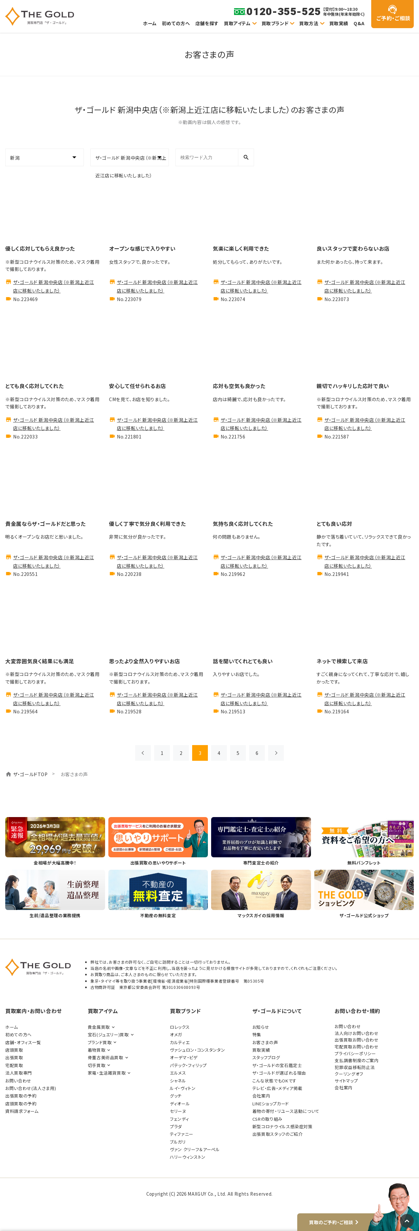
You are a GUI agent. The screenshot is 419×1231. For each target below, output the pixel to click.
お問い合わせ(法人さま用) (30, 1088)
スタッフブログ (266, 1057)
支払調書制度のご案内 (356, 1060)
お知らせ (260, 1027)
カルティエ (180, 1042)
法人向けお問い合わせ (356, 1033)
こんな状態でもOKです (274, 1081)
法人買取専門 (18, 1073)
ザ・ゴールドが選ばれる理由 (279, 1073)
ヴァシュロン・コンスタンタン (197, 1050)
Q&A (359, 23)
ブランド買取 (100, 1042)
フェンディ (179, 1119)
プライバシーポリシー (355, 1053)
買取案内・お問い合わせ (33, 1011)
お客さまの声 (265, 1042)
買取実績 (339, 23)
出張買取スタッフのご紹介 (277, 1134)
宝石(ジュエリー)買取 (108, 1034)
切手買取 (97, 1065)
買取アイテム (237, 23)
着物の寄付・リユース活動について (285, 1111)
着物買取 (97, 1050)
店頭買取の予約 (20, 1103)
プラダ (176, 1126)
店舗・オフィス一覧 (23, 1042)
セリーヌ (178, 1111)
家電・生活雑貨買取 (107, 1073)
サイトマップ (346, 1081)
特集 (256, 1034)
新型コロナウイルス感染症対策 (282, 1126)
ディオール (180, 1103)
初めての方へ (176, 23)
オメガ (176, 1034)
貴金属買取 (99, 1027)
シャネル (178, 1081)
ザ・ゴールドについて (276, 1011)
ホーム (150, 23)
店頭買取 (14, 1050)
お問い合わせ (18, 1081)
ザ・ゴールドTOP (30, 774)
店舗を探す (207, 23)
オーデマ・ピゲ (184, 1057)
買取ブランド (275, 23)
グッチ (176, 1096)
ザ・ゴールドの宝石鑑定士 (277, 1065)
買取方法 (309, 23)
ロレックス (180, 1027)
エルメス (178, 1073)
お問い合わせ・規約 (357, 1011)
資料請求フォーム (22, 1111)
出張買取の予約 (20, 1096)
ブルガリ (178, 1142)
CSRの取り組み (267, 1119)
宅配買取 (14, 1065)
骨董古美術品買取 (105, 1057)
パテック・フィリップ (188, 1065)
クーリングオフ (349, 1074)
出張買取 (14, 1057)
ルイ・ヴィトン (182, 1088)
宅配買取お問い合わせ (356, 1047)
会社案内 (261, 1096)
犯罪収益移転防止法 (355, 1067)
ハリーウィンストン (188, 1157)
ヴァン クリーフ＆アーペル (195, 1149)
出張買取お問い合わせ (356, 1040)
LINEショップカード (270, 1103)
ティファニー (181, 1134)
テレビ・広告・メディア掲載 (277, 1088)
